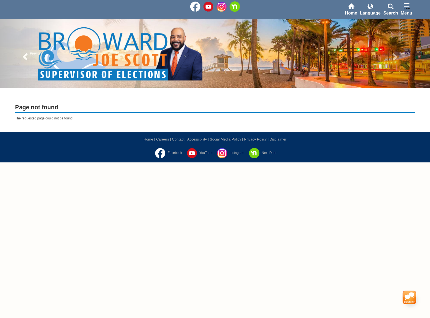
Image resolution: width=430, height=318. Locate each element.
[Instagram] (230, 153)
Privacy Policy (255, 139)
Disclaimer (278, 139)
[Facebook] (168, 153)
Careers (162, 139)
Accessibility (197, 139)
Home (148, 139)
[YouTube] (198, 153)
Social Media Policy (225, 139)
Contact (178, 139)
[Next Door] (262, 153)
